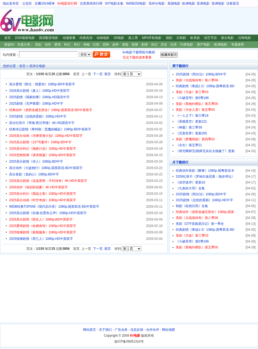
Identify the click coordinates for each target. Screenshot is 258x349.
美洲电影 (218, 3)
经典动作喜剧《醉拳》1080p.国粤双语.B (205, 170)
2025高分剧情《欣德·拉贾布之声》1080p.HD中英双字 (48, 213)
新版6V (9, 44)
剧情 (144, 44)
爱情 (57, 44)
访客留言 (232, 3)
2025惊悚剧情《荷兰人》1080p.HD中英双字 (41, 239)
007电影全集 (114, 3)
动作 (48, 44)
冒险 (125, 44)
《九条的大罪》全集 (190, 188)
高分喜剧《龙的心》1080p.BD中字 (34, 174)
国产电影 (203, 44)
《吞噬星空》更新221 (191, 121)
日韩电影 (244, 38)
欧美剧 (195, 38)
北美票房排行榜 (91, 3)
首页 (7, 38)
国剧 (169, 38)
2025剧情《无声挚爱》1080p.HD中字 (36, 103)
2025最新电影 (25, 38)
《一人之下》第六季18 (192, 115)
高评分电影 (157, 3)
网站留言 (89, 330)
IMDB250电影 (136, 3)
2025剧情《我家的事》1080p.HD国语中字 (39, 97)
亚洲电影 (203, 3)
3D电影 (119, 38)
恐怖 (106, 44)
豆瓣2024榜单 (45, 3)
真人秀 (133, 38)
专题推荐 (237, 44)
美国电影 (173, 3)
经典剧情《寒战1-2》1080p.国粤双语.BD (205, 86)
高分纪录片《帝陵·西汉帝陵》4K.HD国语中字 (41, 123)
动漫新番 (69, 38)
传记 (154, 44)
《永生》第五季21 (189, 145)
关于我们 (105, 330)
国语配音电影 (48, 38)
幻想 (96, 44)
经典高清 (86, 38)
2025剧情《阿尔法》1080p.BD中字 (201, 74)
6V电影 (5, 21)
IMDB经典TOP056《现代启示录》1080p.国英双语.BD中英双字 (54, 206)
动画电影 (102, 38)
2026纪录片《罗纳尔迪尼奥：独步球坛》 (205, 176)
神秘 (86, 44)
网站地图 (168, 330)
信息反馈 (136, 330)
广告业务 (121, 330)
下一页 (98, 74)
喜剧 (38, 44)
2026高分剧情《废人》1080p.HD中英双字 (39, 91)
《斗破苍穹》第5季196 (192, 98)
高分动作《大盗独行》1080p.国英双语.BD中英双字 (46, 168)
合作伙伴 (152, 330)
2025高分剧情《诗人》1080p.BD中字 (36, 161)
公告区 (27, 3)
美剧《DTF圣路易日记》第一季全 (200, 224)
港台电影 (227, 38)
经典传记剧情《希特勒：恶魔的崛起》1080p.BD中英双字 (50, 129)
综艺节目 (210, 38)
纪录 (173, 44)
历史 (164, 44)
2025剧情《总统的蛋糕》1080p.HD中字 (37, 116)
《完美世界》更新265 (191, 133)
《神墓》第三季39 (189, 127)
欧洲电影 (188, 3)
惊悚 (135, 44)
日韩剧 (181, 38)
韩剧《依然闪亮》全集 (192, 206)
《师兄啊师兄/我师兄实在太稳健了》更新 (205, 151)
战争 (115, 44)
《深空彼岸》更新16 (190, 182)
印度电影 (186, 44)
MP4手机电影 (152, 38)
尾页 (107, 74)
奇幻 (77, 44)
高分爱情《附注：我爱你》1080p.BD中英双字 (42, 84)
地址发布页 (11, 3)
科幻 (67, 44)
